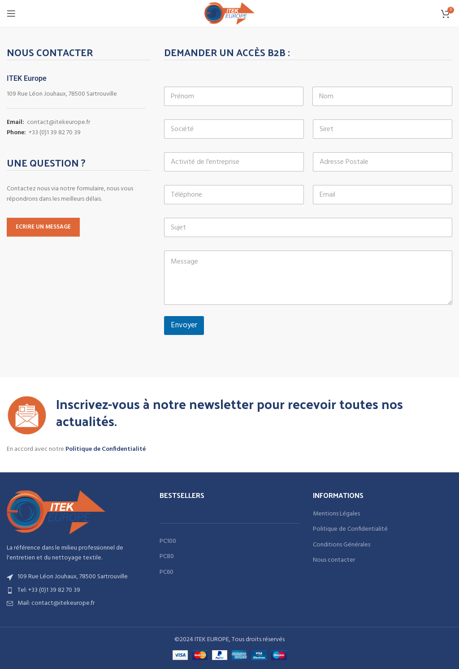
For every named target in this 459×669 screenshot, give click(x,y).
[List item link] (76, 590)
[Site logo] (229, 14)
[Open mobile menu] (11, 13)
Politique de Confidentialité (105, 449)
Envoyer (184, 325)
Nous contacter (334, 560)
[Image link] (56, 512)
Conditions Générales (341, 545)
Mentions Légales (336, 514)
